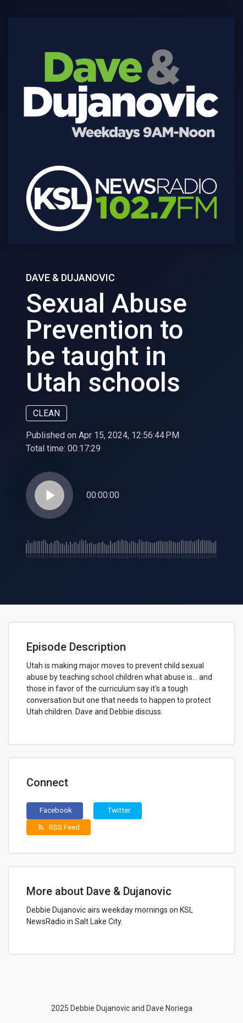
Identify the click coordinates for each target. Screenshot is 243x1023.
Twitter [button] (119, 810)
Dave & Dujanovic (70, 277)
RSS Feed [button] (58, 827)
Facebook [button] (56, 810)
